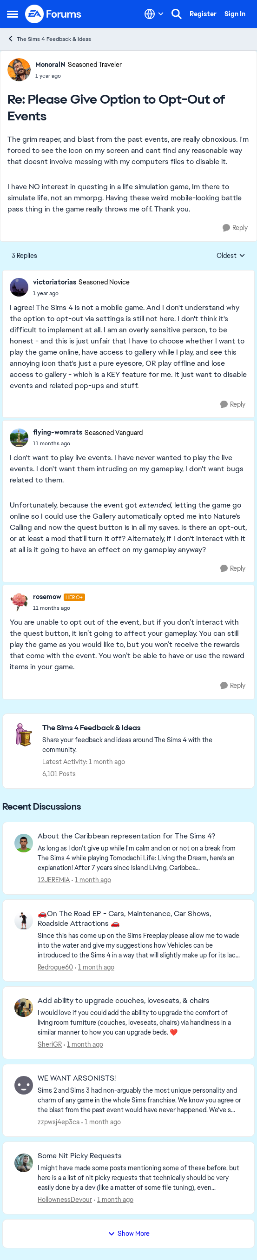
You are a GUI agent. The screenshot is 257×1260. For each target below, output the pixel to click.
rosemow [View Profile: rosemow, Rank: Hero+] (47, 597)
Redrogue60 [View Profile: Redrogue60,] (55, 967)
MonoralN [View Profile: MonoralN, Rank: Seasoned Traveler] (50, 64)
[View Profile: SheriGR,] (23, 1007)
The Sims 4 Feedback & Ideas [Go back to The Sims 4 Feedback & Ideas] (49, 39)
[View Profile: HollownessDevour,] (23, 1163)
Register (203, 14)
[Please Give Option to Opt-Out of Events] (78, 76)
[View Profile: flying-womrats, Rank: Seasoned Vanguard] (19, 438)
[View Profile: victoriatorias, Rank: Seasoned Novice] (19, 287)
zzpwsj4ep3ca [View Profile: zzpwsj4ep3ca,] (58, 1122)
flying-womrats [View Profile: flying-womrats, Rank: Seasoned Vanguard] (57, 432)
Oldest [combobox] (231, 256)
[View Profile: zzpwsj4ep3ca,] (23, 1085)
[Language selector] (154, 14)
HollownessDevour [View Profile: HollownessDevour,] (65, 1199)
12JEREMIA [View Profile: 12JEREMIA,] (54, 880)
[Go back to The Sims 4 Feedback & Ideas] (143, 728)
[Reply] (235, 228)
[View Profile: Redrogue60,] (23, 920)
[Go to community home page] (53, 14)
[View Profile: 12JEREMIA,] (23, 843)
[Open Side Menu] (12, 14)
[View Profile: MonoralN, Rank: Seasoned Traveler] (19, 69)
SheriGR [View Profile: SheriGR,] (50, 1044)
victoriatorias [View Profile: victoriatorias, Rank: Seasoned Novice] (54, 282)
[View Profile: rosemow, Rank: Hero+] (19, 602)
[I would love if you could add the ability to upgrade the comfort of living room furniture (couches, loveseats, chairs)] (140, 1022)
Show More (129, 1233)
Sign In (234, 14)
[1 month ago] (91, 880)
